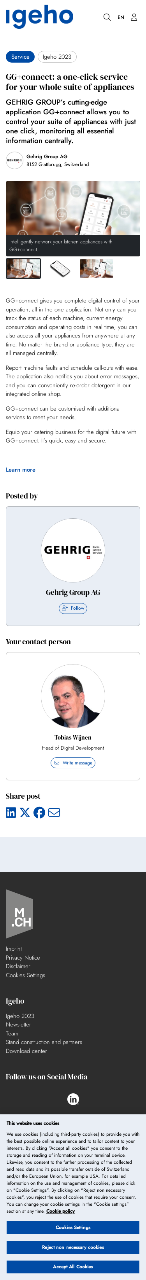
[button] (23, 268)
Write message (73, 762)
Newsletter (18, 1024)
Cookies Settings (25, 975)
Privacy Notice (23, 957)
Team (12, 1033)
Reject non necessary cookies (73, 1247)
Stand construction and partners (44, 1042)
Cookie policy (60, 1211)
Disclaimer (18, 966)
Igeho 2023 (20, 1016)
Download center (26, 1051)
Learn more (20, 469)
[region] (73, 1197)
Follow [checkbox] (73, 608)
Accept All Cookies (73, 1266)
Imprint (14, 948)
